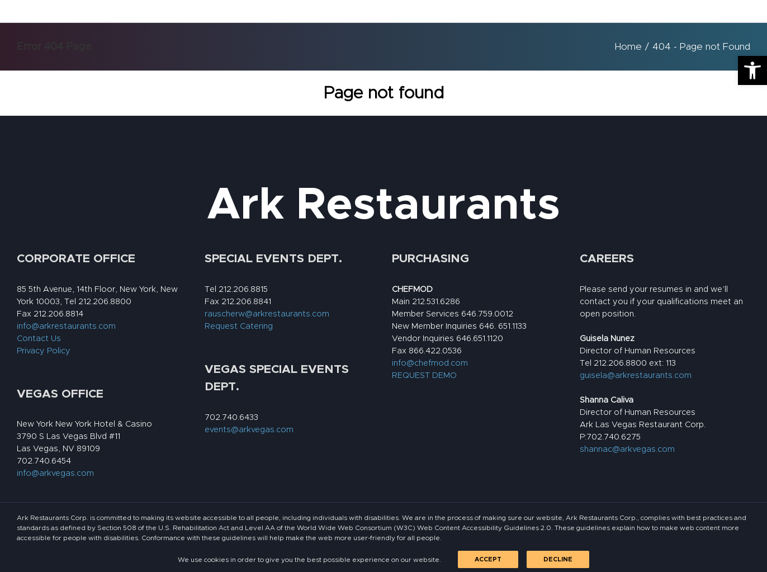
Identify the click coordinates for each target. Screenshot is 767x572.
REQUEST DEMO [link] (424, 375)
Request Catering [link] (239, 326)
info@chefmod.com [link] (430, 363)
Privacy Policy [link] (43, 351)
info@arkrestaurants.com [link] (66, 326)
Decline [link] (557, 559)
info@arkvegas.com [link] (55, 473)
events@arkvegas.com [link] (249, 430)
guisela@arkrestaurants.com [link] (636, 375)
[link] (752, 70)
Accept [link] (488, 559)
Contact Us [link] (39, 338)
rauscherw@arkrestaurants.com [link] (267, 314)
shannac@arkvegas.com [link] (627, 449)
